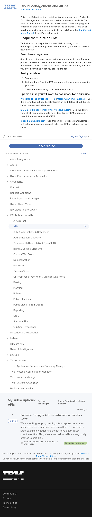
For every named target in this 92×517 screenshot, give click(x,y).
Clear (84, 153)
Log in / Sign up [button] (79, 136)
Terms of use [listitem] (10, 502)
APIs (32, 444)
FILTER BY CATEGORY (17, 153)
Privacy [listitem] (7, 498)
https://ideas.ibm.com (59, 109)
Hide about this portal (30, 9)
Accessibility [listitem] (10, 507)
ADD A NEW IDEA (45, 146)
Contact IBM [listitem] (10, 493)
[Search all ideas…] (25, 136)
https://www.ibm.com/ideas (71, 98)
